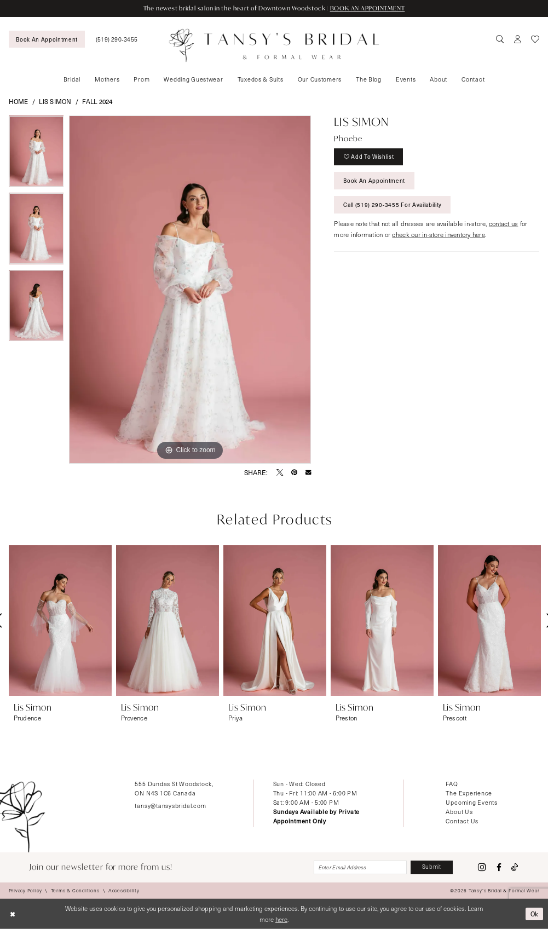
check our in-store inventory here (438, 234)
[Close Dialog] (12, 914)
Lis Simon (55, 101)
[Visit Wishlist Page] (535, 39)
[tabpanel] (36, 154)
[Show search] (500, 39)
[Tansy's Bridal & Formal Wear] (274, 45)
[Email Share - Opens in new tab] (308, 472)
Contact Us (462, 821)
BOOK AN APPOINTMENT (367, 8)
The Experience (469, 793)
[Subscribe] (432, 867)
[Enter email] (360, 867)
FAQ (452, 784)
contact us (503, 224)
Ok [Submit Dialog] (534, 913)
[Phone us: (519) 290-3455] (116, 39)
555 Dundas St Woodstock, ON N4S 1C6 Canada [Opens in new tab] (174, 788)
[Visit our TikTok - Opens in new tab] (514, 867)
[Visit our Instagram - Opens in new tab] (482, 867)
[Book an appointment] (47, 39)
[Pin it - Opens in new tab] (294, 472)
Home (18, 101)
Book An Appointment (374, 180)
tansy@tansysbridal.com (170, 805)
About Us (459, 811)
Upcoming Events (472, 802)
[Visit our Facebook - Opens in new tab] (499, 867)
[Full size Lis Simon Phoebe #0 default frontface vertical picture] (190, 289)
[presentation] (60, 620)
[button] (517, 39)
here (281, 919)
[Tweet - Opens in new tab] (279, 472)
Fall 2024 (97, 101)
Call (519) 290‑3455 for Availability (392, 205)
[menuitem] (46, 39)
